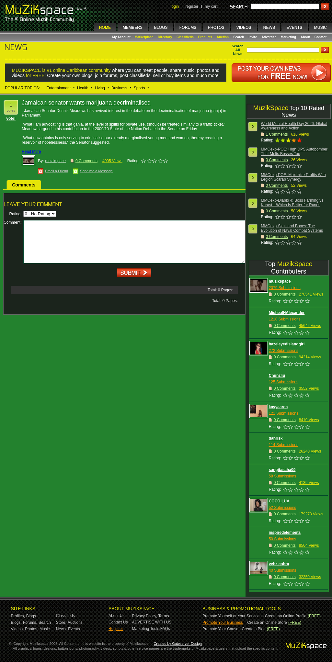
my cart (211, 6)
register (191, 6)
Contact (320, 37)
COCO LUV (279, 501)
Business (119, 88)
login (175, 6)
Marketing (288, 37)
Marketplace (144, 37)
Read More (31, 151)
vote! (11, 118)
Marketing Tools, (146, 628)
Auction (223, 37)
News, (61, 629)
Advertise (268, 37)
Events (74, 629)
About (305, 37)
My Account (122, 37)
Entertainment (58, 88)
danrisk (276, 438)
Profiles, (18, 616)
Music (45, 629)
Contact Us (118, 622)
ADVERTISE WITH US (152, 622)
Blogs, (16, 622)
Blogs (31, 616)
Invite (252, 37)
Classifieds (185, 37)
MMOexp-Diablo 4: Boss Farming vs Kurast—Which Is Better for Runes (292, 202)
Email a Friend (56, 171)
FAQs (165, 628)
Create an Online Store (267, 622)
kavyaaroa (278, 407)
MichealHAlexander (287, 312)
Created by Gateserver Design (178, 643)
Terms (163, 616)
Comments (23, 184)
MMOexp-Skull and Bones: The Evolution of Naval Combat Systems (292, 228)
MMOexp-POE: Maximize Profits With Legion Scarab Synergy (293, 177)
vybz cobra (279, 564)
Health (82, 88)
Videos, (17, 629)
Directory (165, 37)
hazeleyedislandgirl (287, 344)
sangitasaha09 (282, 469)
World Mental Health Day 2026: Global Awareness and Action (294, 125)
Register (116, 628)
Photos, (31, 629)
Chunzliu (277, 375)
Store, (61, 622)
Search (238, 37)
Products (205, 37)
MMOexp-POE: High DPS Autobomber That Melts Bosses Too (294, 151)
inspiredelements (285, 532)
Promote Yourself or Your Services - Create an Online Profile (254, 616)
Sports (139, 88)
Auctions (75, 622)
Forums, (30, 622)
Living (100, 88)
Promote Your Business (222, 622)
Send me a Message (96, 171)
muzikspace (55, 161)
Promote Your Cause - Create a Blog (234, 629)
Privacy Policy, (144, 616)
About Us (116, 615)
